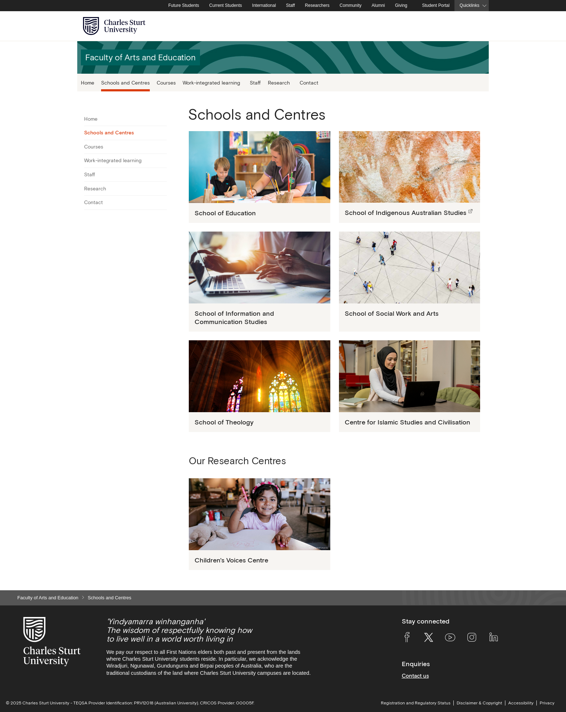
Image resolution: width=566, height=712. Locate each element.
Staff (290, 5)
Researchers (317, 5)
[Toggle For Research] (162, 188)
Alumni (378, 5)
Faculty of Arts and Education (47, 597)
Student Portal (435, 5)
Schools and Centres (125, 82)
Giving (401, 5)
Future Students (183, 5)
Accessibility (521, 702)
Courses (166, 82)
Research (95, 188)
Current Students (225, 5)
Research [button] (279, 82)
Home (87, 82)
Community (351, 5)
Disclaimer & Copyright (479, 702)
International (264, 5)
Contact (309, 82)
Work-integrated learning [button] (211, 82)
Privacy (547, 702)
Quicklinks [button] (469, 5)
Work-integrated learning (113, 160)
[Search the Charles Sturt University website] (475, 26)
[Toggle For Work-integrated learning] (162, 160)
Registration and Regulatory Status (415, 702)
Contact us (415, 676)
